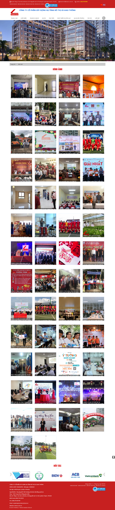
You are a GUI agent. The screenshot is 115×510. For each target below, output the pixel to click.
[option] (21, 475)
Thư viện (51, 18)
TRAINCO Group (34, 18)
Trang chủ (14, 18)
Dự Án (44, 18)
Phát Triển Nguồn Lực (64, 18)
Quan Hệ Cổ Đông (79, 18)
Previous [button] (11, 475)
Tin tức (90, 18)
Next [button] (104, 475)
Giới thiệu (24, 18)
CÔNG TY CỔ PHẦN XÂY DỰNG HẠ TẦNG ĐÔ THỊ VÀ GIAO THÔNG (47, 10)
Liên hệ (97, 18)
